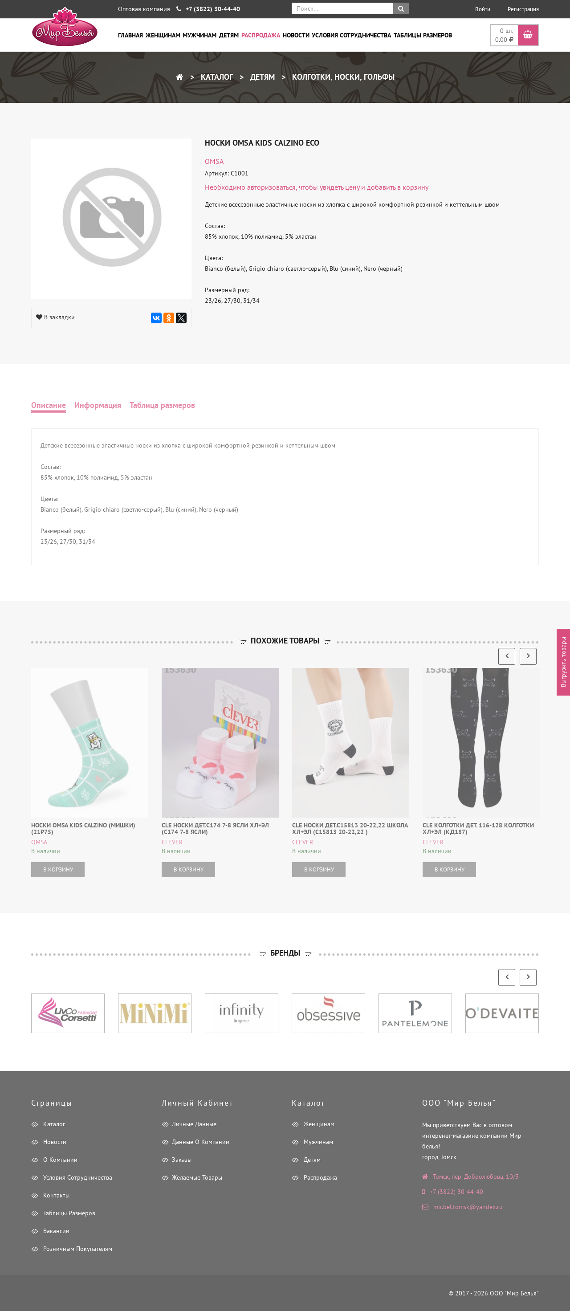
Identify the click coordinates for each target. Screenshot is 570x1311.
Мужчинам (199, 35)
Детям (229, 35)
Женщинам (163, 35)
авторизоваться (271, 187)
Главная (130, 35)
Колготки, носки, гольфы (342, 77)
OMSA (214, 161)
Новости (296, 35)
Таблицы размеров (423, 35)
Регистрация (523, 9)
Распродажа (260, 35)
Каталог (216, 77)
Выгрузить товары (563, 662)
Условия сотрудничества (351, 35)
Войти (482, 9)
